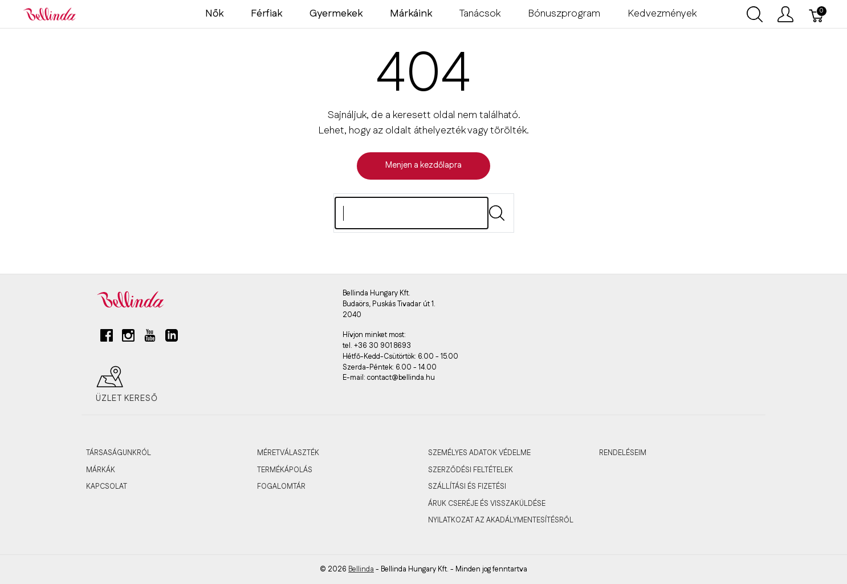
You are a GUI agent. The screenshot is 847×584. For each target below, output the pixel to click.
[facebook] (106, 340)
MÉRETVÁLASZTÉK (288, 453)
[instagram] (128, 340)
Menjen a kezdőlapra (423, 165)
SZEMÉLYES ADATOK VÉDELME (479, 453)
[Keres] (411, 213)
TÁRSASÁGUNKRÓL (118, 453)
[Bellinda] (49, 13)
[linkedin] (171, 340)
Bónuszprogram (564, 13)
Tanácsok (479, 13)
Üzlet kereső (127, 384)
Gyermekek (336, 13)
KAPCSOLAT (106, 486)
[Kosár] (817, 14)
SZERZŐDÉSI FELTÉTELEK (470, 470)
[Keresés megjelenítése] (754, 14)
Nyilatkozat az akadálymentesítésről (500, 520)
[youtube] (150, 340)
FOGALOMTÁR (281, 486)
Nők (214, 13)
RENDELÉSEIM (622, 453)
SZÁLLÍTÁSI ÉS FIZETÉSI (467, 486)
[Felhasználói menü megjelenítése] (785, 14)
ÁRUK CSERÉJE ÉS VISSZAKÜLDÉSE (486, 503)
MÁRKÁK (100, 470)
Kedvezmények (662, 13)
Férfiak (266, 13)
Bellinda (361, 569)
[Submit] (496, 213)
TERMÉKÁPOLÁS (284, 470)
